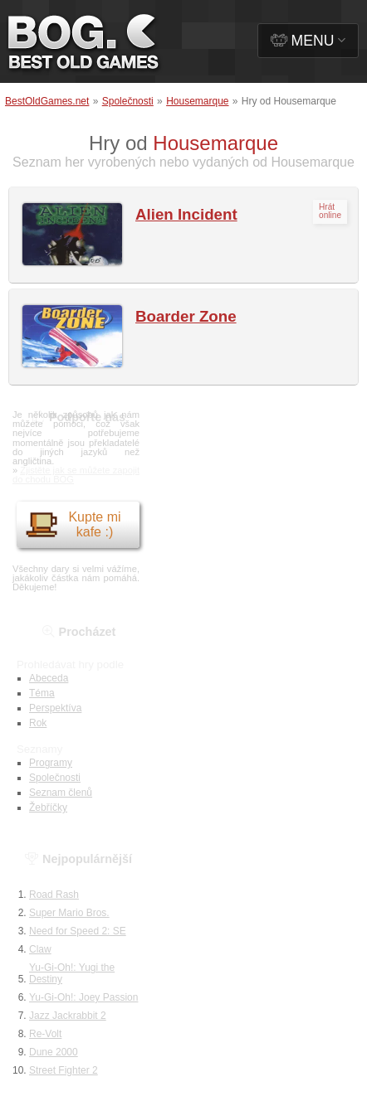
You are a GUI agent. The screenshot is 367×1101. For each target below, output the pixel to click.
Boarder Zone (186, 316)
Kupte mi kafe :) (73, 524)
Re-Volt (45, 1034)
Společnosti (128, 101)
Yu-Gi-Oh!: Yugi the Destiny (72, 973)
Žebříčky (48, 807)
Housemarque (197, 101)
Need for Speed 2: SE (77, 931)
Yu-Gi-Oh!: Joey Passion (83, 997)
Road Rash (54, 894)
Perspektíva (55, 708)
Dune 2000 (53, 1052)
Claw (40, 949)
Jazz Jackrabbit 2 (67, 1015)
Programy (50, 763)
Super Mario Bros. (69, 913)
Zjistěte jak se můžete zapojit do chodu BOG (75, 474)
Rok (37, 723)
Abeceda (48, 678)
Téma (42, 693)
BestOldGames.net (47, 101)
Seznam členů (60, 792)
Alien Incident (186, 214)
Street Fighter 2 (63, 1070)
